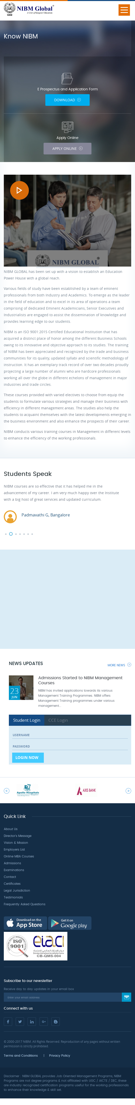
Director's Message (17, 835)
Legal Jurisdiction (17, 890)
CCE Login (58, 720)
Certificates (12, 883)
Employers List (14, 849)
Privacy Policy (59, 1055)
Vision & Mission (16, 842)
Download (67, 99)
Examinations (14, 870)
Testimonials (13, 897)
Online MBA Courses (19, 856)
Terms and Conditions (21, 1055)
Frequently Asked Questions (24, 904)
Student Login (26, 720)
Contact (10, 876)
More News (119, 665)
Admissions (12, 863)
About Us (10, 829)
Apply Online (67, 148)
